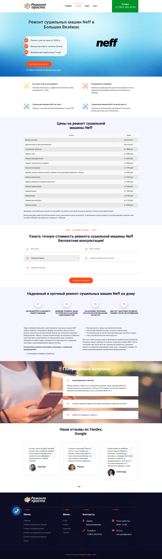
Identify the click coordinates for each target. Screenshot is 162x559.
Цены (87, 6)
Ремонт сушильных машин (35, 537)
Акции (65, 524)
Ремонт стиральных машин (35, 524)
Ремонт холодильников (34, 528)
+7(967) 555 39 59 (94, 534)
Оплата (66, 532)
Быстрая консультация (39, 64)
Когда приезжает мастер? (80, 380)
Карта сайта (86, 555)
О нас (95, 6)
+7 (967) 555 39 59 (125, 7)
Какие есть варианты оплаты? (82, 415)
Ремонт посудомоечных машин (37, 532)
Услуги (78, 6)
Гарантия (67, 528)
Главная (68, 6)
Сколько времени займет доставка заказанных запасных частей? (96, 404)
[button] (79, 487)
